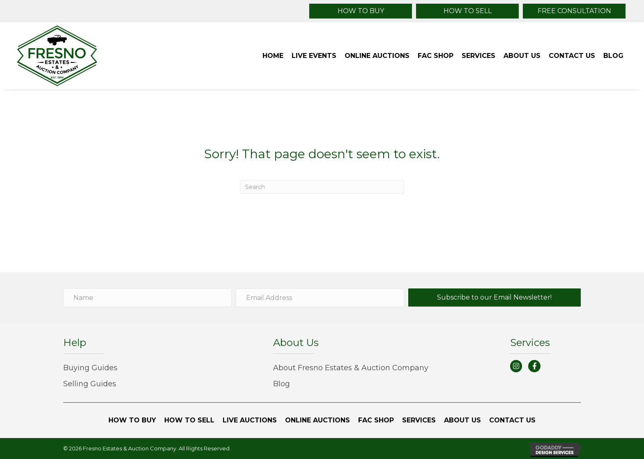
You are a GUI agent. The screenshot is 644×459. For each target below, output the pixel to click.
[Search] (322, 187)
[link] (273, 55)
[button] (360, 11)
